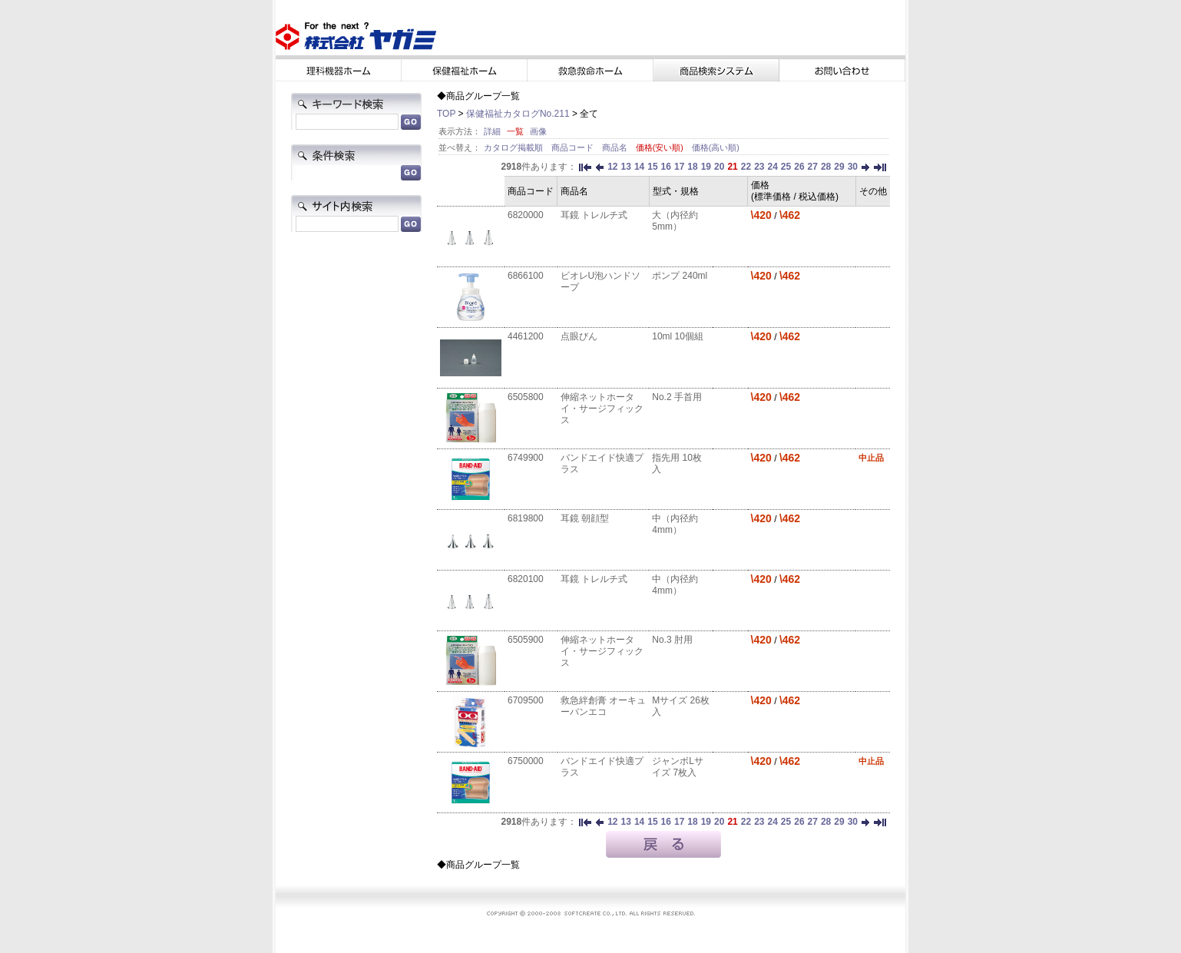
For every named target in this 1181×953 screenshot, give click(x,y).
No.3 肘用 (672, 639)
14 (639, 166)
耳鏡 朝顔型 (585, 518)
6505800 (526, 397)
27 (813, 166)
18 (692, 166)
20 (719, 166)
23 (759, 166)
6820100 (526, 579)
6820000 (526, 215)
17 (679, 166)
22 (746, 166)
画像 (538, 131)
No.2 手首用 (677, 397)
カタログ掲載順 (514, 147)
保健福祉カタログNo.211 (518, 113)
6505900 (526, 639)
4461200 (526, 336)
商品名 (616, 147)
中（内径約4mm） (675, 524)
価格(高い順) (715, 147)
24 (772, 166)
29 (839, 166)
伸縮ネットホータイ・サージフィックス (602, 408)
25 (786, 166)
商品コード (573, 147)
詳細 (492, 131)
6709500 (526, 700)
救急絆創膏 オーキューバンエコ (603, 706)
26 (799, 166)
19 (706, 166)
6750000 (526, 761)
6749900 (526, 457)
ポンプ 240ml (679, 275)
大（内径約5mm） (675, 221)
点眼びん (579, 336)
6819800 (526, 518)
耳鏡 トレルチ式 (594, 215)
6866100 (526, 275)
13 (626, 166)
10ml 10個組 (677, 336)
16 (666, 166)
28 (826, 166)
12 (612, 166)
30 (853, 166)
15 (652, 166)
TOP (446, 113)
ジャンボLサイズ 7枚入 (677, 767)
